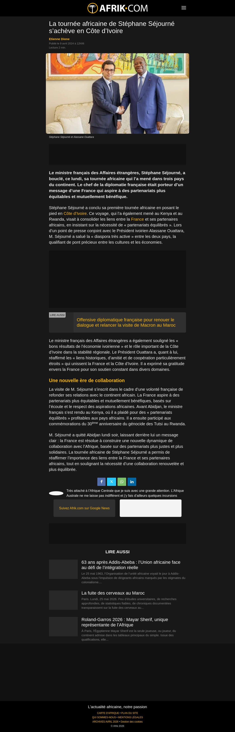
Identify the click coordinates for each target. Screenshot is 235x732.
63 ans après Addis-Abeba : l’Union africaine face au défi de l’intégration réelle (130, 565)
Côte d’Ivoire (75, 213)
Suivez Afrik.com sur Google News (84, 508)
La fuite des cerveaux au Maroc (113, 593)
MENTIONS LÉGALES (130, 717)
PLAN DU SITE (129, 713)
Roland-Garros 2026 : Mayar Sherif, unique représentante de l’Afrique (124, 622)
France (137, 219)
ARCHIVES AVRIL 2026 (105, 721)
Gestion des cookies (132, 721)
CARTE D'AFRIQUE (108, 713)
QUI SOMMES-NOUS (104, 717)
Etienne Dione (59, 39)
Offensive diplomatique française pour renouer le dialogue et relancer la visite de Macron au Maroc (126, 322)
